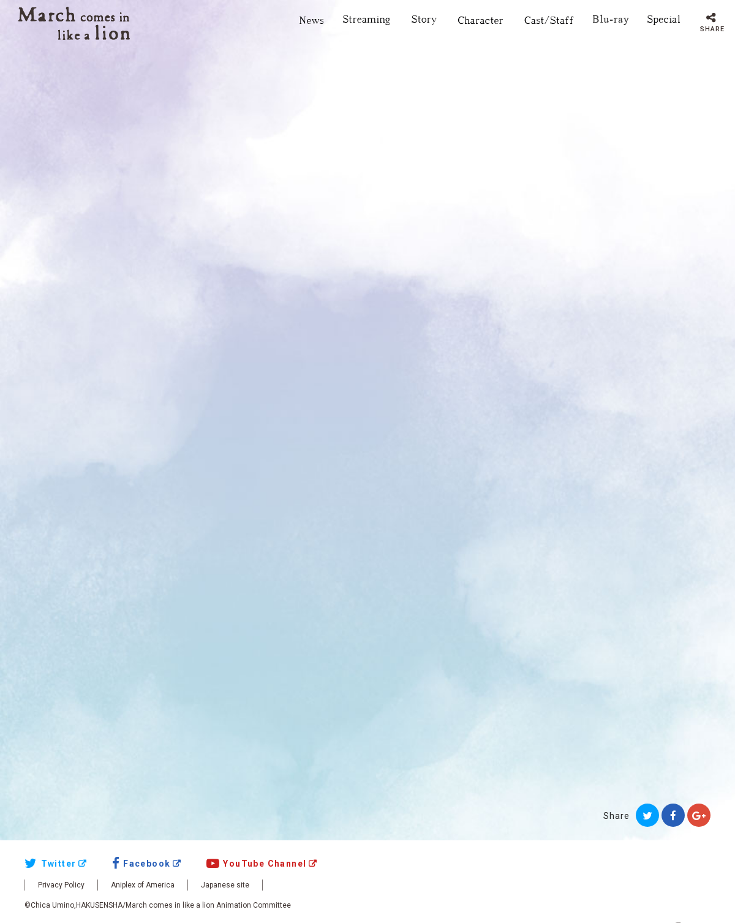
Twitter (50, 863)
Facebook (141, 863)
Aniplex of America (143, 885)
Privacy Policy (61, 885)
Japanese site (225, 885)
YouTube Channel (256, 863)
